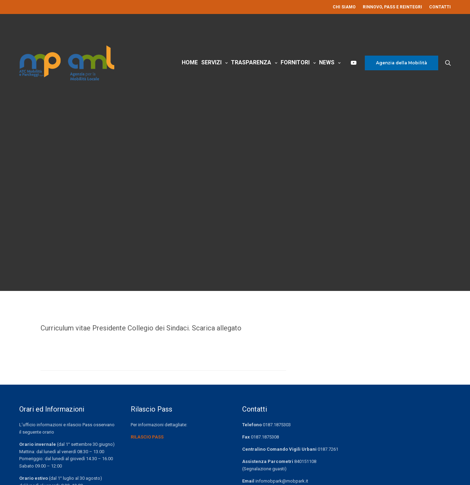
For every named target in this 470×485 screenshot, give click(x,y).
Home (190, 62)
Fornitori (295, 62)
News (326, 62)
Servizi (211, 62)
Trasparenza (251, 62)
